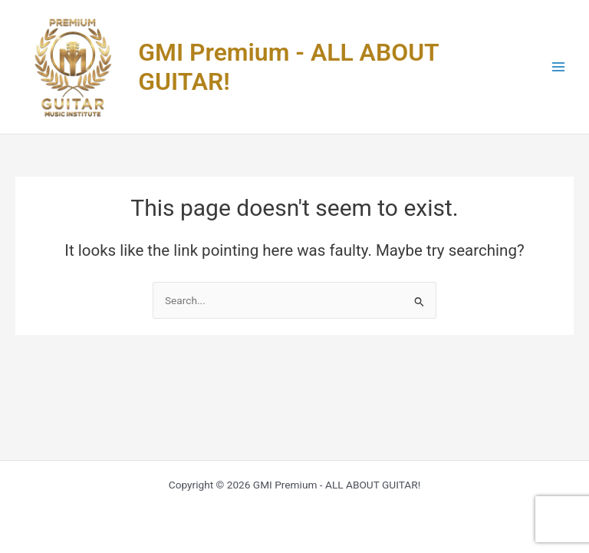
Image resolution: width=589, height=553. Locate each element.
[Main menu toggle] (558, 67)
